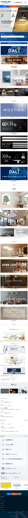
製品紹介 (7, 26)
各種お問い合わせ (17, 477)
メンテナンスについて (17, 476)
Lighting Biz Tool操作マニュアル (14, 355)
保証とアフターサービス (4, 476)
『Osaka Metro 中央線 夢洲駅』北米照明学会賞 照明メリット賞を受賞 (9, 431)
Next (26, 19)
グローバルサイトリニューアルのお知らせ (5, 405)
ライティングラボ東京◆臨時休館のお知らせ (5, 402)
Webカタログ (14, 6)
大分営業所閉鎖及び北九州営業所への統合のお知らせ (6, 416)
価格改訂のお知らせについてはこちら (14, 43)
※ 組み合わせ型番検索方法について (5, 38)
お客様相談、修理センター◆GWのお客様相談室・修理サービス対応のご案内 (9, 409)
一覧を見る (25, 387)
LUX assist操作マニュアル (14, 343)
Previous (1, 19)
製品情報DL (4, 6)
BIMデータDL (23, 6)
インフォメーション (2, 509)
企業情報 (1, 507)
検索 (26, 36)
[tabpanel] (14, 20)
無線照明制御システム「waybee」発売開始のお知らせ (7, 427)
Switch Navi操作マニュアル (14, 377)
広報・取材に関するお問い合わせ (5, 478)
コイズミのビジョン (2, 505)
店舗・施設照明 (2, 496)
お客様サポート (2, 503)
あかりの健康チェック (3, 477)
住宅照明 (1, 498)
